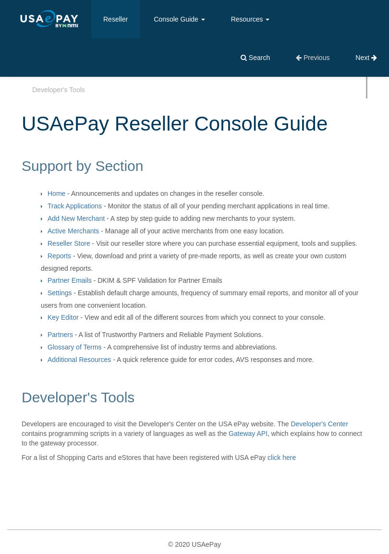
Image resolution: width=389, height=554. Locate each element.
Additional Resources (79, 359)
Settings (60, 293)
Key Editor (63, 317)
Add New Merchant (76, 218)
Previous (312, 57)
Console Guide (179, 19)
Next (366, 57)
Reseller (115, 19)
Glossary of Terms (75, 347)
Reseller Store (69, 243)
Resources (250, 19)
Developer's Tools (58, 90)
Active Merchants (73, 231)
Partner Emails (70, 280)
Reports (59, 256)
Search (255, 57)
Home (56, 193)
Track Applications (75, 206)
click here (281, 457)
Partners (60, 334)
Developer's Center (319, 424)
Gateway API (248, 433)
